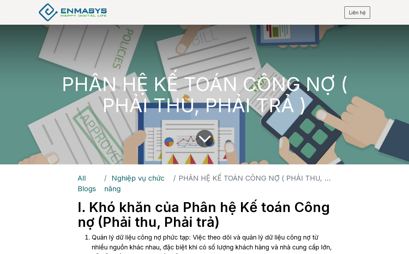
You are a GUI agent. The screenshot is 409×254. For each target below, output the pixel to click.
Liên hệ (356, 13)
